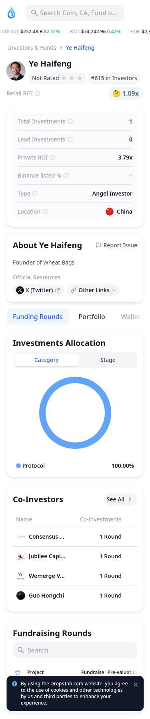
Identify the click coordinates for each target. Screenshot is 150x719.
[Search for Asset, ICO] (75, 13)
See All (120, 499)
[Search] (75, 650)
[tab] (46, 359)
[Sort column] (53, 672)
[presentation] (38, 290)
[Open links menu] (93, 290)
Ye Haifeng (80, 47)
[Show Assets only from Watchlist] (17, 672)
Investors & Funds (32, 47)
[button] (75, 31)
